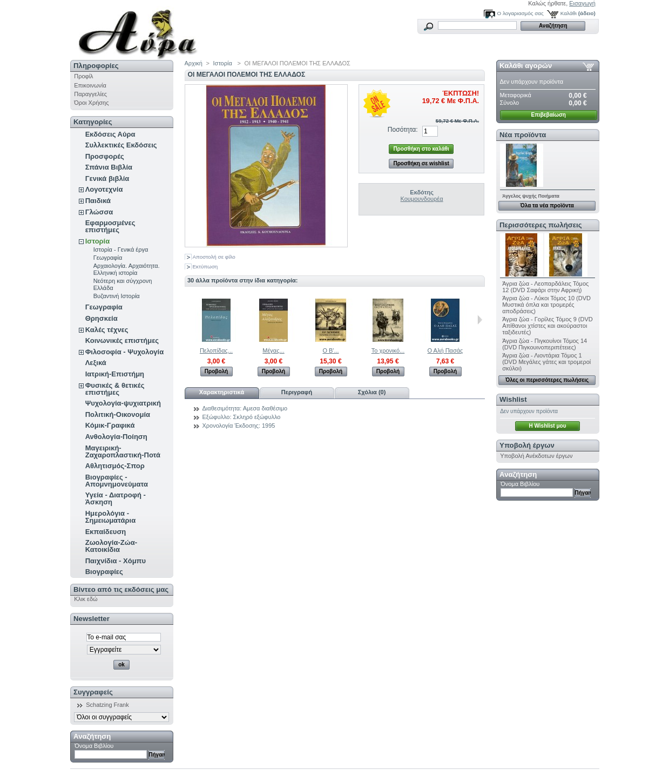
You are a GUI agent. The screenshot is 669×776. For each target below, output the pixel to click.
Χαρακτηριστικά (221, 392)
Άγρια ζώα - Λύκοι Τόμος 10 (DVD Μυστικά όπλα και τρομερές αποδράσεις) (546, 304)
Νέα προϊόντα (522, 135)
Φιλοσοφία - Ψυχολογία (124, 352)
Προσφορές (104, 156)
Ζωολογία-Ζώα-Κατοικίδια (111, 546)
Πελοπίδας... (216, 350)
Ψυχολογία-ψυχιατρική (123, 403)
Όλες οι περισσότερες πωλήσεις (547, 380)
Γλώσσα (99, 212)
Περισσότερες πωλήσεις (540, 225)
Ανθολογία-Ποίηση (116, 437)
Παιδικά (98, 201)
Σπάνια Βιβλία (108, 167)
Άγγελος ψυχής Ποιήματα (530, 196)
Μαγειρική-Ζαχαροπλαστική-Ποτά (122, 451)
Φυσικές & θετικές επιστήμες (115, 388)
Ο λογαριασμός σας (520, 13)
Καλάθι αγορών (525, 66)
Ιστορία (97, 241)
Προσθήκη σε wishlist (421, 163)
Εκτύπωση (205, 266)
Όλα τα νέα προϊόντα (546, 205)
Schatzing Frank (107, 704)
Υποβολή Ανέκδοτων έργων (536, 456)
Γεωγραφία (108, 257)
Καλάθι (568, 13)
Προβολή (216, 371)
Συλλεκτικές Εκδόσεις (121, 145)
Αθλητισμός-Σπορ (115, 466)
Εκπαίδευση (105, 532)
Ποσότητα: (403, 129)
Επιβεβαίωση (548, 115)
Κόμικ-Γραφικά (110, 425)
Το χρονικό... (387, 350)
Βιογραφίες (104, 572)
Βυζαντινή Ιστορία (116, 296)
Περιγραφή (296, 392)
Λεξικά (95, 363)
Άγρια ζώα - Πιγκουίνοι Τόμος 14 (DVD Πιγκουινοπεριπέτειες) (544, 344)
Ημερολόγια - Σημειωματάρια (110, 516)
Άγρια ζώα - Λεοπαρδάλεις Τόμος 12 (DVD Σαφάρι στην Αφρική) (545, 286)
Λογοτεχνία (104, 189)
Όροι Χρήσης (91, 102)
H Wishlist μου (547, 426)
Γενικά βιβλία (107, 178)
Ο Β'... (330, 350)
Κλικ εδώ (85, 599)
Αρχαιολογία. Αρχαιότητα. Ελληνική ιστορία (126, 269)
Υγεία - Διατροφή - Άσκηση (115, 498)
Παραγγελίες (90, 94)
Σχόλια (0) (372, 392)
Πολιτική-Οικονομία (117, 414)
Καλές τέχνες (107, 330)
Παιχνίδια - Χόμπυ (115, 561)
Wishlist (512, 399)
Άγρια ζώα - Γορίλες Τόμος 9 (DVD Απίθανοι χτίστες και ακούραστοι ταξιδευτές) (547, 325)
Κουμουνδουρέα (422, 198)
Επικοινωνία (90, 85)
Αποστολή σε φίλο (214, 257)
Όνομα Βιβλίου (94, 746)
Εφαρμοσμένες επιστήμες (110, 226)
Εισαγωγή (582, 3)
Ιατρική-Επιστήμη (114, 374)
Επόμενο (479, 320)
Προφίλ (83, 76)
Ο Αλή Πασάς (445, 350)
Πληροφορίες (96, 66)
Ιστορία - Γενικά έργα (120, 249)
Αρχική (193, 63)
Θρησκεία (101, 318)
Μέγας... (273, 350)
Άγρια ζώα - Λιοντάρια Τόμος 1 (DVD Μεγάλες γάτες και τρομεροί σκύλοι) (546, 362)
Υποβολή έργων (527, 445)
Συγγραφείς (93, 692)
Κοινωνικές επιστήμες (122, 340)
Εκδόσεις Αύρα (110, 134)
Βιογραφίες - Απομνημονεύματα (116, 480)
